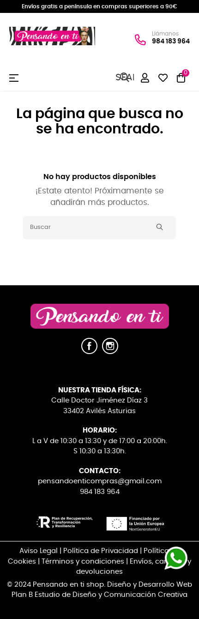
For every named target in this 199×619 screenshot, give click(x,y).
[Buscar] (99, 227)
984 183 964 (171, 41)
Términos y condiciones (83, 561)
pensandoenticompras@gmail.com (100, 481)
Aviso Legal (38, 550)
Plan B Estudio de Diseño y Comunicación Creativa (99, 594)
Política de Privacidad (100, 550)
